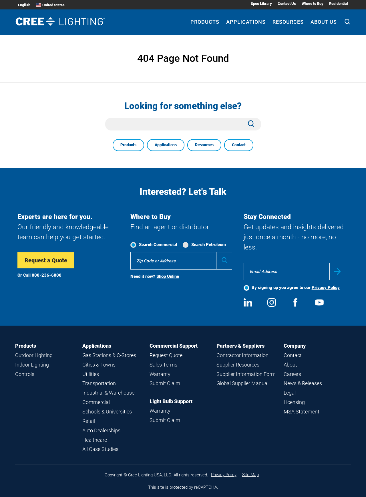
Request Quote (166, 355)
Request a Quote (46, 260)
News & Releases (303, 383)
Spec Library (261, 3)
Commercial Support (174, 346)
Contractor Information (242, 355)
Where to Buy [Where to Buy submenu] (312, 3)
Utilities (90, 374)
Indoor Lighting (32, 365)
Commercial (96, 402)
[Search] (347, 22)
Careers (292, 374)
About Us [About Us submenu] (324, 22)
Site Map (250, 474)
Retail (88, 421)
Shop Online (167, 276)
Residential (338, 3)
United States (50, 5)
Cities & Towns (99, 365)
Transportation (99, 383)
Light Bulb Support (171, 401)
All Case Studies (100, 449)
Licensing (294, 402)
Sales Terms (163, 365)
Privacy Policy (326, 287)
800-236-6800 (46, 275)
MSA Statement (301, 412)
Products (128, 144)
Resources (204, 144)
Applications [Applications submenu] (246, 22)
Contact (239, 144)
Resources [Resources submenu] (288, 22)
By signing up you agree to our (296, 287)
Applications (166, 144)
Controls (24, 374)
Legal (290, 393)
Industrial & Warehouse (108, 393)
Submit (337, 271)
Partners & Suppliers (240, 346)
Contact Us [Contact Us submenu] (287, 3)
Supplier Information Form (246, 374)
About (290, 365)
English (24, 5)
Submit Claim (165, 383)
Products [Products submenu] (204, 22)
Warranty (160, 374)
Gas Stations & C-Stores (109, 355)
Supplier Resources (237, 365)
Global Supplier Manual (242, 383)
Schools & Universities (107, 412)
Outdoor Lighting (34, 355)
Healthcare (94, 440)
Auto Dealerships (101, 430)
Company (295, 346)
